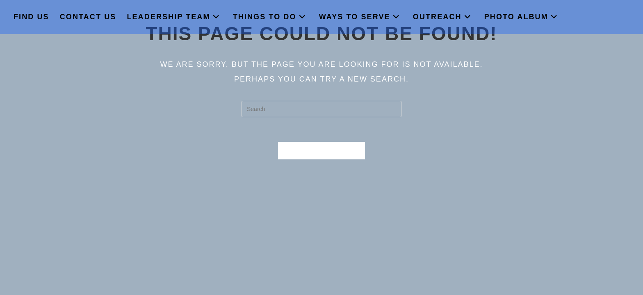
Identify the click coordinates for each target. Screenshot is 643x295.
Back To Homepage (321, 151)
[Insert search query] (321, 109)
